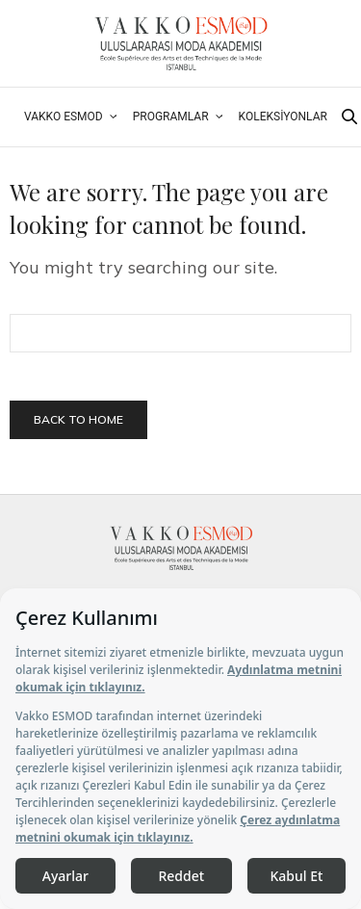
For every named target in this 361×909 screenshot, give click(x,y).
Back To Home (78, 419)
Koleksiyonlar (283, 116)
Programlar (171, 116)
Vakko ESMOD (63, 116)
